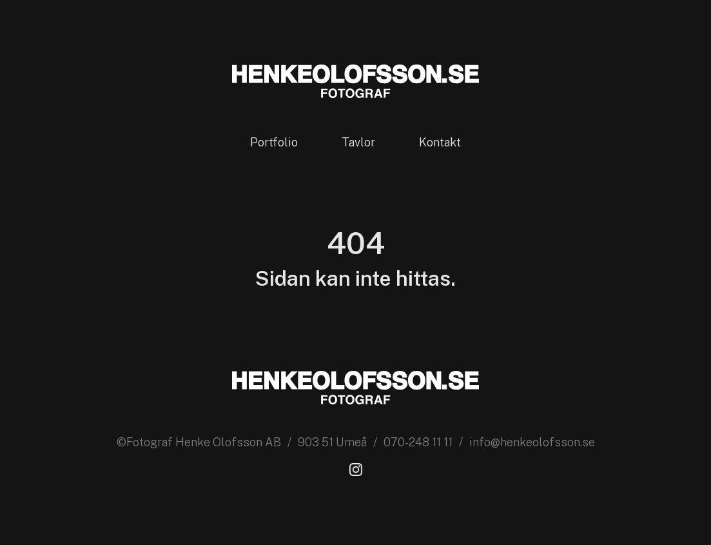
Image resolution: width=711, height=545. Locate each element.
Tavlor (358, 142)
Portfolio (274, 142)
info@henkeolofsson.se (532, 442)
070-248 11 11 (418, 442)
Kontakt (440, 142)
